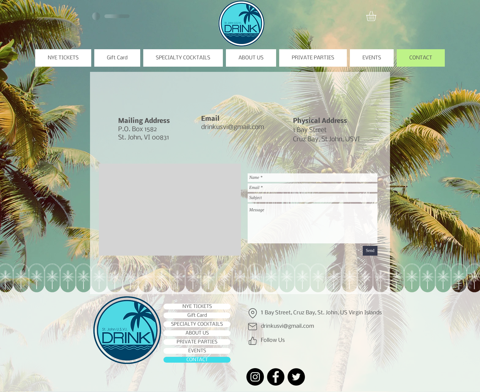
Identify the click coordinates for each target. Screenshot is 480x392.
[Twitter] (296, 377)
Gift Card (197, 315)
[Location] (252, 313)
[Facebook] (275, 377)
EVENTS (197, 350)
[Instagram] (255, 377)
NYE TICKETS (197, 306)
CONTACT (197, 359)
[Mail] (252, 326)
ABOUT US (197, 333)
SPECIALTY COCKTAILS (197, 324)
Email (210, 119)
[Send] (370, 251)
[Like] (252, 341)
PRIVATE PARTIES (197, 342)
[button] (377, 16)
